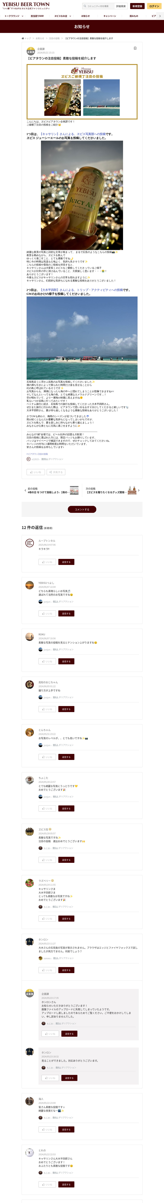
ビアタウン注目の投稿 (38, 453)
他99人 (44, 458)
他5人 (55, 744)
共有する (56, 472)
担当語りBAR (37, 15)
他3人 (56, 957)
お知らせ (85, 15)
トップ (27, 38)
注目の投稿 (54, 38)
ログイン (154, 6)
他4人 (55, 649)
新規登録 (137, 6)
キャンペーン (110, 15)
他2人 (55, 601)
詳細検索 (121, 6)
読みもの (134, 15)
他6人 (55, 796)
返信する (66, 561)
